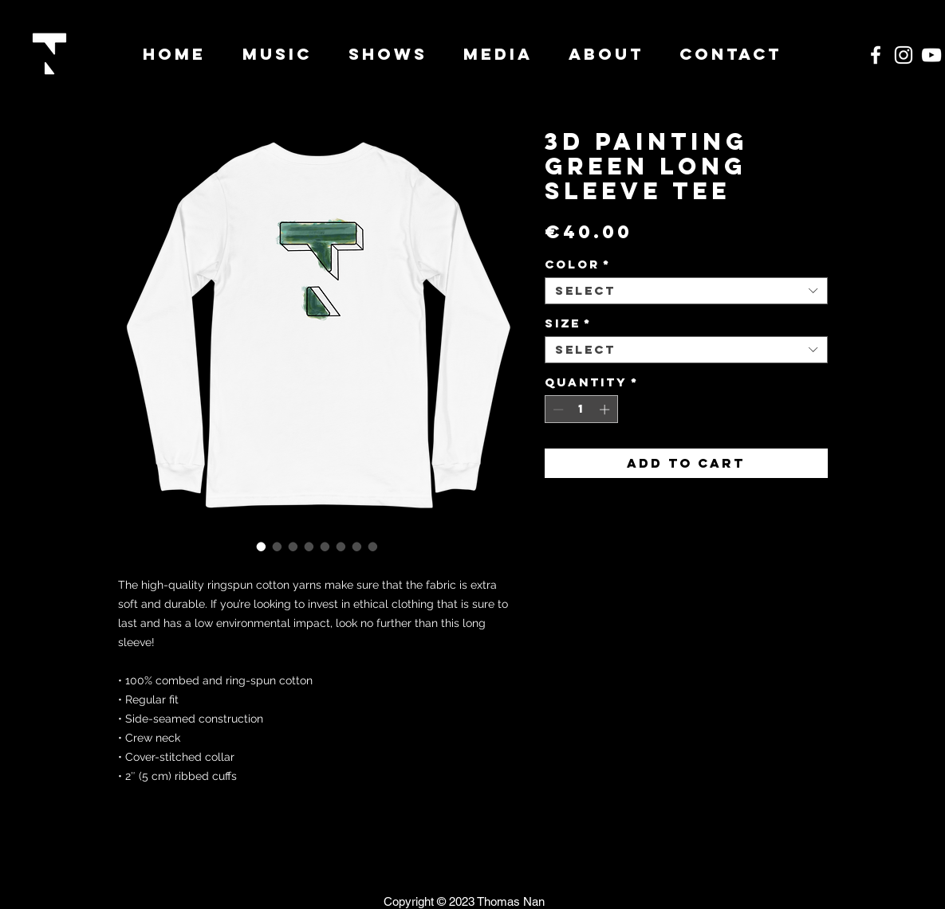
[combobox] (686, 290)
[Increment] (606, 409)
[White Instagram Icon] (903, 55)
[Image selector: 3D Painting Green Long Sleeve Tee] (262, 546)
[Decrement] (556, 409)
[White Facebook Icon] (876, 55)
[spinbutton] (581, 409)
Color (578, 264)
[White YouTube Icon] (931, 55)
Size (568, 323)
